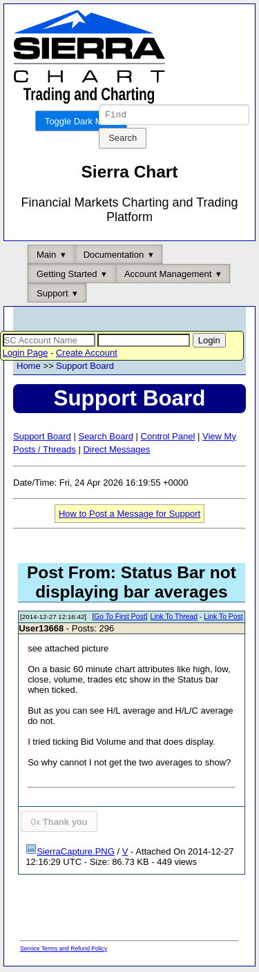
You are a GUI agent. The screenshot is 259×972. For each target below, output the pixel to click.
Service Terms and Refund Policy (63, 950)
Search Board (105, 438)
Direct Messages (116, 451)
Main (46, 256)
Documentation (114, 256)
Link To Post (223, 618)
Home (29, 368)
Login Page (25, 355)
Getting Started (67, 276)
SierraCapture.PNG (70, 853)
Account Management (167, 276)
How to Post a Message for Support (129, 516)
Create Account (86, 355)
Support (52, 295)
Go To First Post (119, 618)
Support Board (85, 368)
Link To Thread (174, 618)
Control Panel (168, 438)
